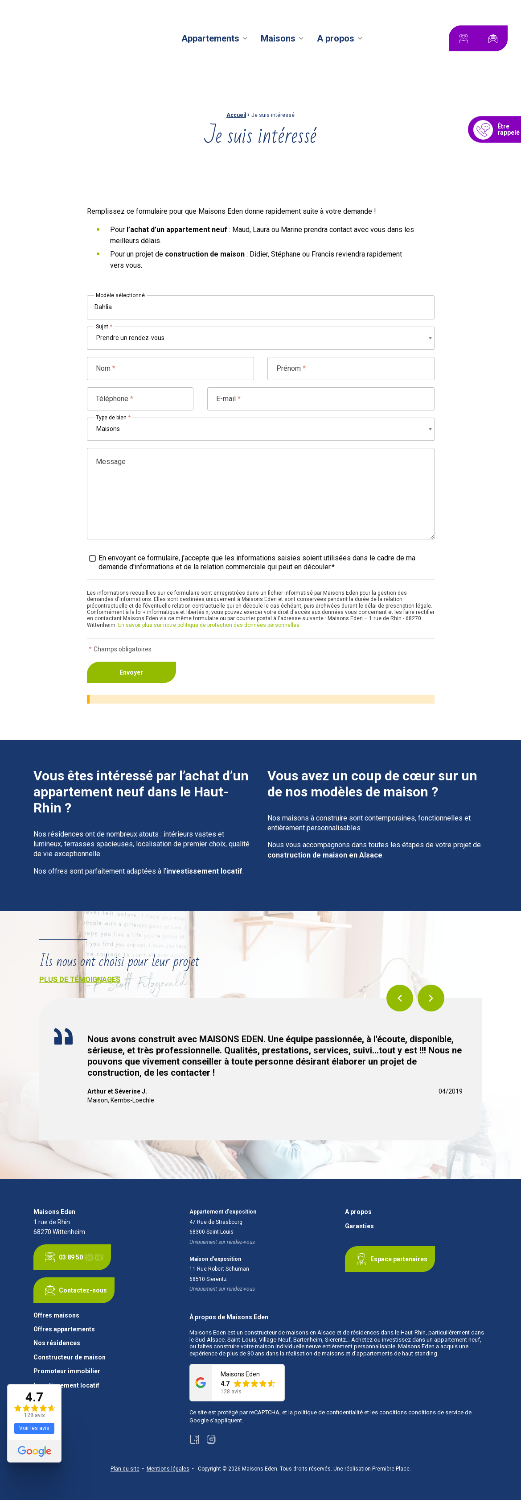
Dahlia (103, 307)
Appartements (210, 38)
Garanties (359, 1226)
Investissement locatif (66, 1385)
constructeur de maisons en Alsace (289, 1332)
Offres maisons (56, 1315)
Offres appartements (64, 1329)
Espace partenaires (390, 1259)
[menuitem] (215, 38)
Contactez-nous (74, 1290)
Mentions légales (168, 1469)
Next (431, 998)
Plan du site (125, 1469)
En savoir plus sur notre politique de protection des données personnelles (208, 625)
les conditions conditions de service (417, 1412)
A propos (335, 38)
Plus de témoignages (79, 979)
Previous (399, 998)
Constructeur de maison (69, 1357)
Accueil (236, 115)
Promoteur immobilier (66, 1371)
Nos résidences (56, 1343)
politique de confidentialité (328, 1412)
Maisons (278, 38)
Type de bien (113, 417)
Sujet (104, 326)
